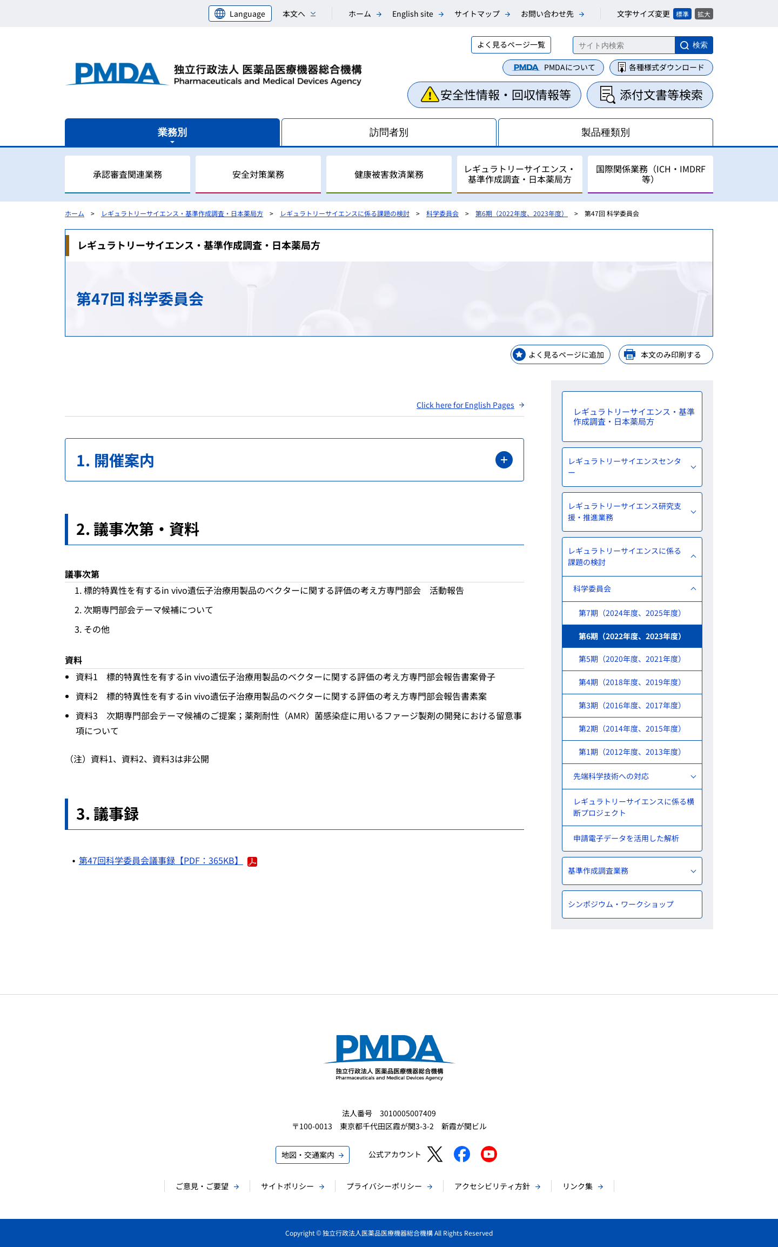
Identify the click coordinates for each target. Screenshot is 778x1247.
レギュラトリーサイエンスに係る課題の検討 (345, 213)
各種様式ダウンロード (667, 67)
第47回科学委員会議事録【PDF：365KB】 (168, 860)
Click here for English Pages (465, 404)
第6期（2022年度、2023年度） (521, 213)
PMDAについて (569, 67)
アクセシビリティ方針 (492, 1186)
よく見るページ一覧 (511, 44)
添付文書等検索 (661, 94)
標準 (682, 13)
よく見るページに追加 (566, 354)
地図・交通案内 (307, 1154)
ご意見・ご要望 (202, 1186)
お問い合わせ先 (547, 13)
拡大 (703, 13)
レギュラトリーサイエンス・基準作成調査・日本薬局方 (182, 213)
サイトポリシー (287, 1186)
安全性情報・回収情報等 (505, 94)
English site (412, 13)
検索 (700, 45)
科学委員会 (442, 213)
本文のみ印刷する (671, 354)
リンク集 (577, 1186)
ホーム (359, 13)
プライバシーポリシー (384, 1186)
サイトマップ (477, 13)
